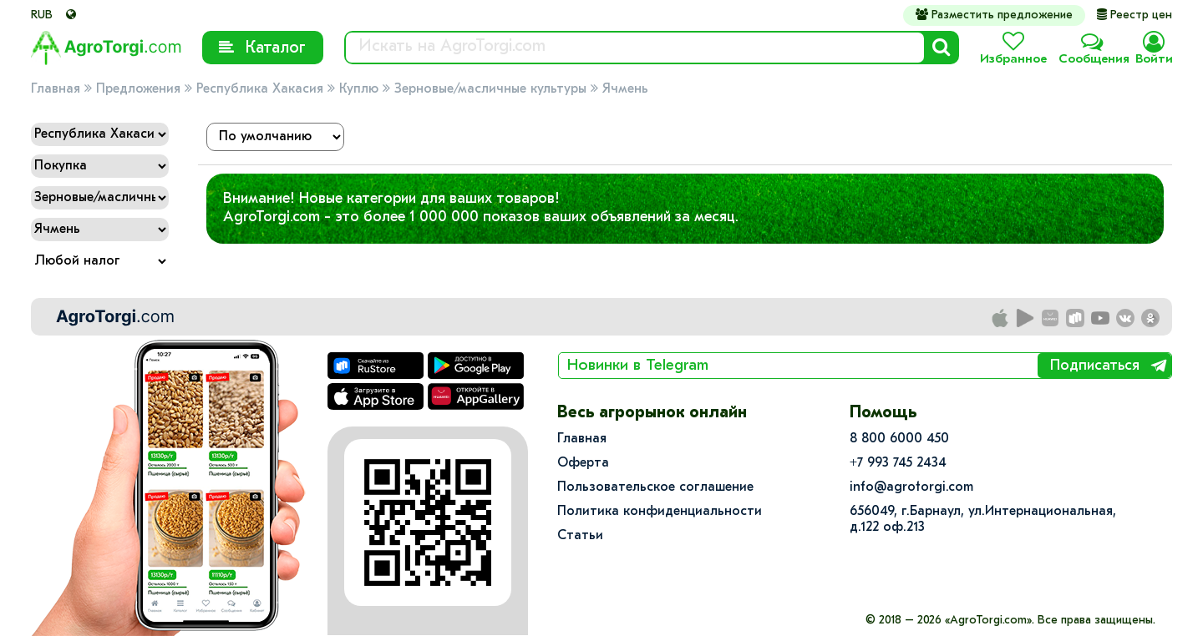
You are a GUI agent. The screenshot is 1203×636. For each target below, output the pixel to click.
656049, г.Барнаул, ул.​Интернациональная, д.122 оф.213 (983, 519)
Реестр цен (1134, 15)
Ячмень (625, 89)
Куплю (358, 89)
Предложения (138, 89)
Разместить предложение (994, 15)
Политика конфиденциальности (659, 511)
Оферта (583, 463)
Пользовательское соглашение (655, 487)
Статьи (580, 536)
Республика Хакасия (259, 89)
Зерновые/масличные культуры (490, 89)
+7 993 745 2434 (898, 463)
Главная (55, 89)
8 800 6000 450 (899, 439)
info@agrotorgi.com (911, 487)
